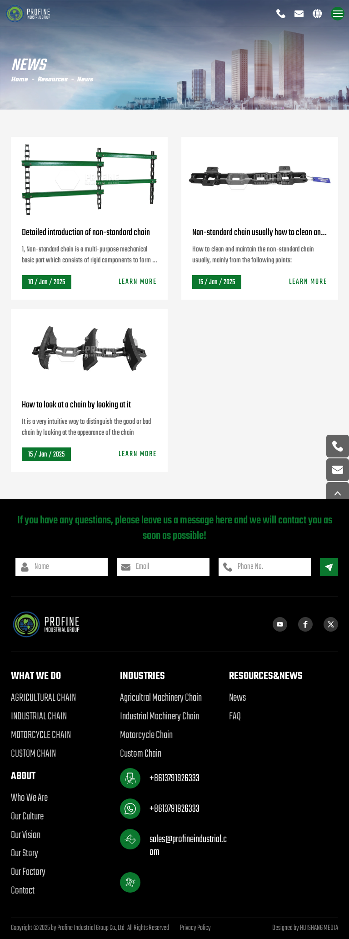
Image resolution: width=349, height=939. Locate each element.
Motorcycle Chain (146, 735)
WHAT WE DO (36, 676)
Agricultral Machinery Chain (161, 698)
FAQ (235, 716)
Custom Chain (140, 754)
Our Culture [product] (27, 816)
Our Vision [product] (25, 835)
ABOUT (23, 776)
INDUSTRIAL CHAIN (39, 716)
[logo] (34, 14)
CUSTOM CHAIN (33, 754)
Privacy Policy (195, 928)
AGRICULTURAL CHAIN (43, 698)
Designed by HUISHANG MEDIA (305, 928)
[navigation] (338, 13)
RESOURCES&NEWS (266, 676)
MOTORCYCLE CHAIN (41, 735)
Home (19, 80)
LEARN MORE (138, 282)
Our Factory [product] (28, 872)
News (85, 80)
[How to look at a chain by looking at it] (89, 348)
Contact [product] (23, 891)
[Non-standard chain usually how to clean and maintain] (259, 176)
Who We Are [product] (29, 798)
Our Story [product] (24, 853)
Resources (52, 80)
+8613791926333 (174, 778)
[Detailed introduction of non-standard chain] (89, 176)
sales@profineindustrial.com (188, 845)
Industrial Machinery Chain (159, 716)
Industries (142, 676)
